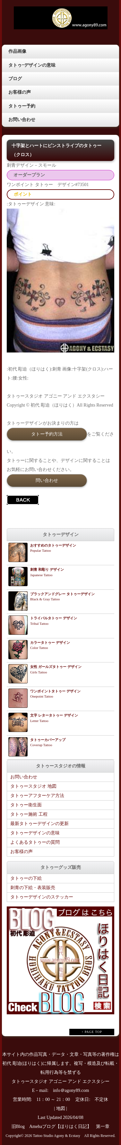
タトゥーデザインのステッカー (41, 897)
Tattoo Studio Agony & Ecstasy (56, 1136)
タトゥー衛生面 (26, 804)
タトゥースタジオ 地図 (33, 786)
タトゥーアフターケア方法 (37, 795)
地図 (60, 1108)
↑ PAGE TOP (92, 1032)
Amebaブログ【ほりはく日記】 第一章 (71, 1126)
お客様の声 (19, 92)
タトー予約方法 (47, 433)
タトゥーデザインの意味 (35, 833)
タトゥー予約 (21, 106)
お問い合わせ (21, 119)
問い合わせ (47, 480)
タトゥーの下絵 (26, 878)
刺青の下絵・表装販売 (32, 887)
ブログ (15, 78)
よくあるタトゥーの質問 (35, 842)
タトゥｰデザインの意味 (32, 65)
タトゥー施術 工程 (29, 814)
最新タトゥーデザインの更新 (39, 823)
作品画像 (17, 51)
